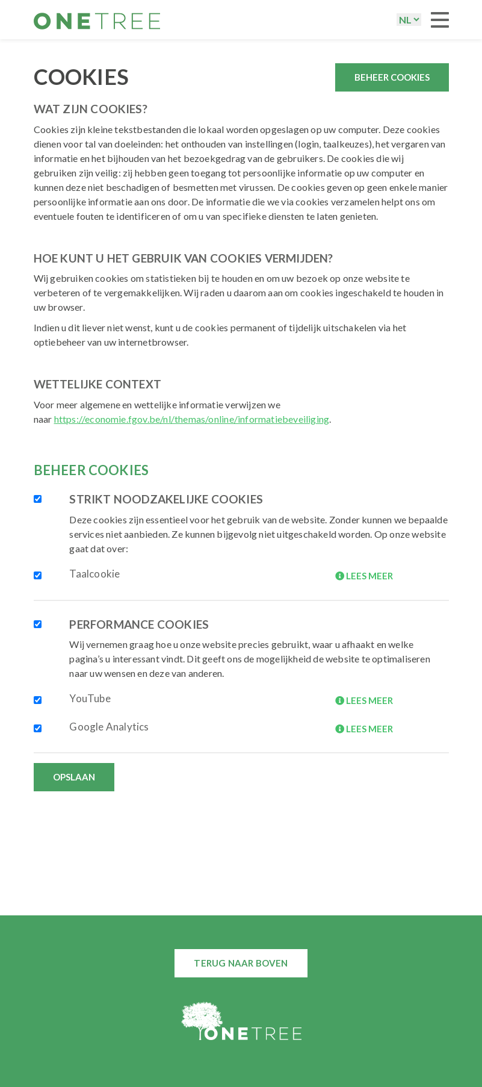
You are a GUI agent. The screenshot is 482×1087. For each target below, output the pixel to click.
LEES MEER (364, 575)
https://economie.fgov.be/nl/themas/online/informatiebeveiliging (192, 419)
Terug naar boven (241, 963)
